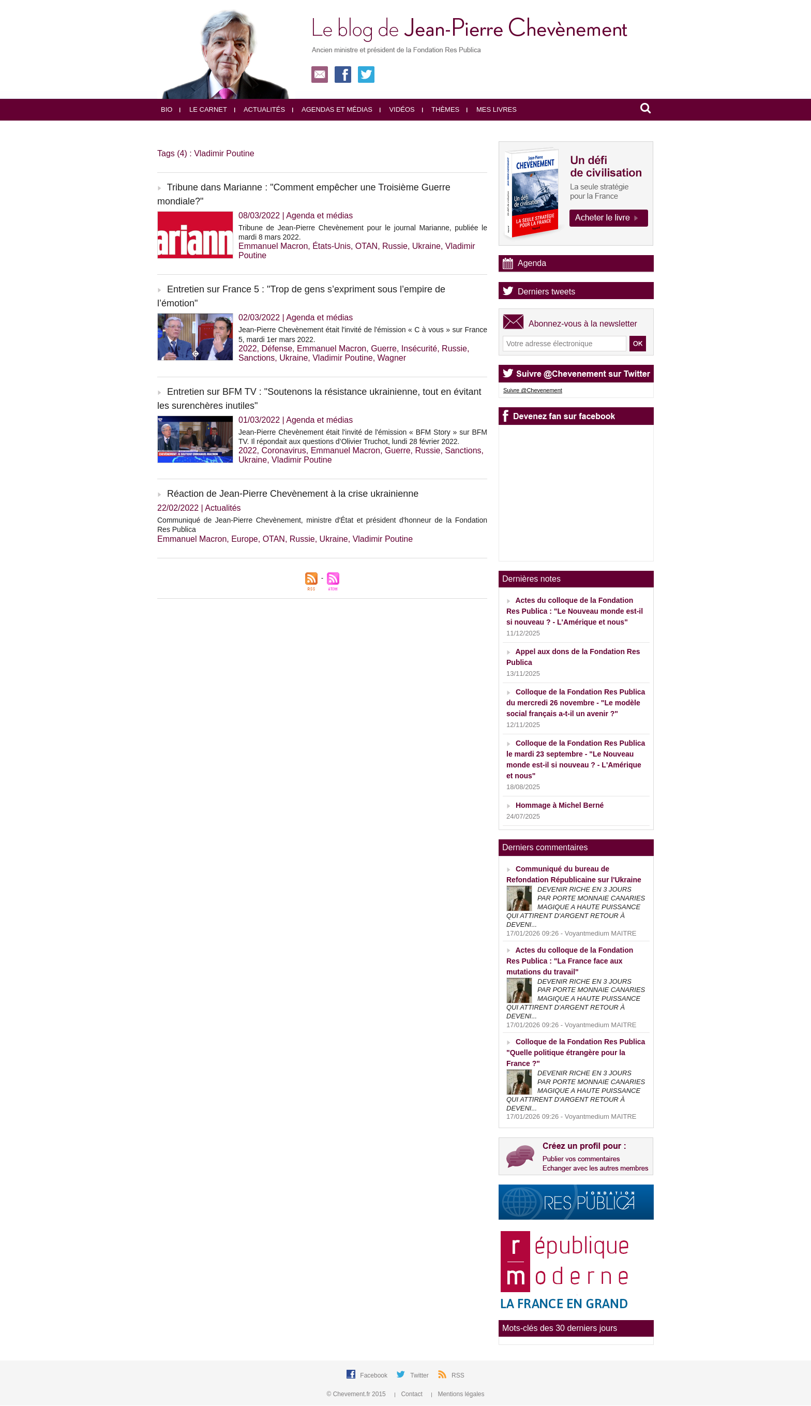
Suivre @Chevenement (532, 390)
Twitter (420, 1375)
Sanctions (256, 357)
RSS (458, 1375)
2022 (247, 348)
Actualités (259, 109)
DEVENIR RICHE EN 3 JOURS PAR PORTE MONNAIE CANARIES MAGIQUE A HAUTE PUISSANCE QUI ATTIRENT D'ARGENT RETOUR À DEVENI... (575, 906)
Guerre (384, 348)
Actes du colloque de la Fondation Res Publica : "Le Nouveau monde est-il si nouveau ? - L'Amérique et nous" (574, 611)
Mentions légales (457, 1394)
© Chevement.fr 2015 (357, 1394)
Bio (166, 109)
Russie (395, 246)
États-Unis (331, 246)
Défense (276, 348)
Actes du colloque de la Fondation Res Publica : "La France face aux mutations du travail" (569, 961)
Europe (244, 539)
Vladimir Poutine (342, 357)
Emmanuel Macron (273, 246)
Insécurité (419, 348)
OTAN (366, 246)
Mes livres (492, 109)
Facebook (374, 1375)
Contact (409, 1394)
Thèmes (441, 109)
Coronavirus (283, 450)
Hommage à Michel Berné (560, 805)
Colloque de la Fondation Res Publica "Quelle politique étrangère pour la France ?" (575, 1053)
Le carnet (203, 109)
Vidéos (397, 109)
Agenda (532, 263)
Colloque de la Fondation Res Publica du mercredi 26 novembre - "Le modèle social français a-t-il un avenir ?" (575, 703)
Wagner (392, 357)
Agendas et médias (332, 109)
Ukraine (426, 246)
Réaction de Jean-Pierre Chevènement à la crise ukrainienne (292, 494)
